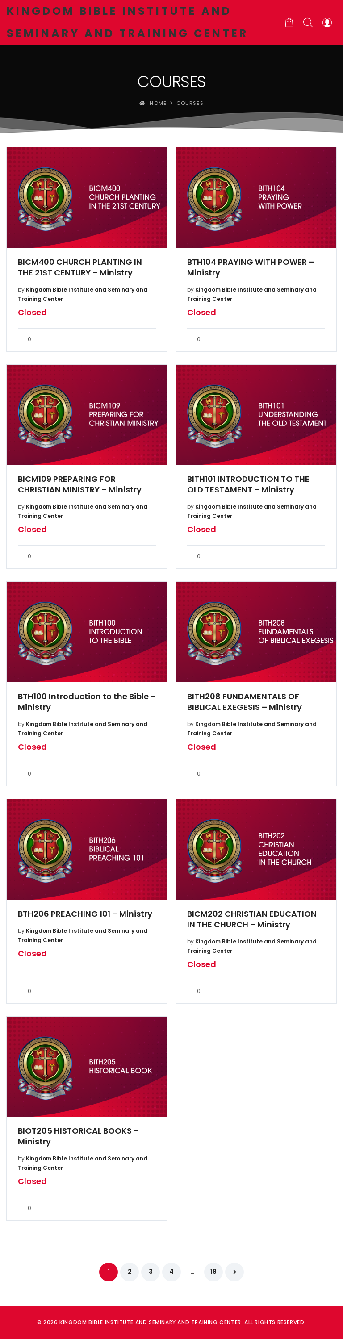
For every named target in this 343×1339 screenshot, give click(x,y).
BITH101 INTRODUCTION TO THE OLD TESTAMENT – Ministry (248, 484)
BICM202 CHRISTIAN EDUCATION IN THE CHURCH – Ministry (252, 919)
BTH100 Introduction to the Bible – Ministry (87, 702)
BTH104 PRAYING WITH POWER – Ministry (250, 267)
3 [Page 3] (151, 1271)
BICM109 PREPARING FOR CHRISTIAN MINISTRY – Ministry (80, 484)
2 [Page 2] (130, 1271)
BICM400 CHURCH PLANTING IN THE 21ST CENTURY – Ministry (80, 267)
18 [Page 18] (213, 1271)
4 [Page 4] (171, 1271)
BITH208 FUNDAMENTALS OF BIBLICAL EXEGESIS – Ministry (244, 702)
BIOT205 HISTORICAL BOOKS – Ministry (78, 1136)
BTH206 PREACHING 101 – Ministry (85, 914)
